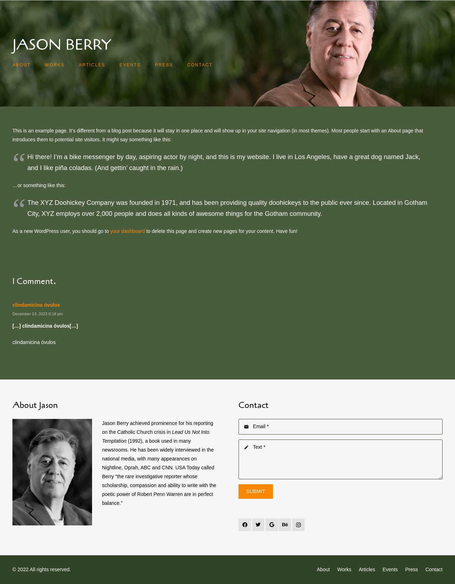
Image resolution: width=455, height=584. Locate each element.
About (323, 569)
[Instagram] (298, 525)
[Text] (341, 459)
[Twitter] (258, 525)
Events (390, 569)
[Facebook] (245, 525)
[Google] (272, 525)
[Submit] (256, 491)
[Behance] (285, 525)
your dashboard (127, 231)
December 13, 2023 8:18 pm (37, 314)
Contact (434, 569)
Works (344, 569)
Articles (367, 569)
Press (411, 569)
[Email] (341, 427)
